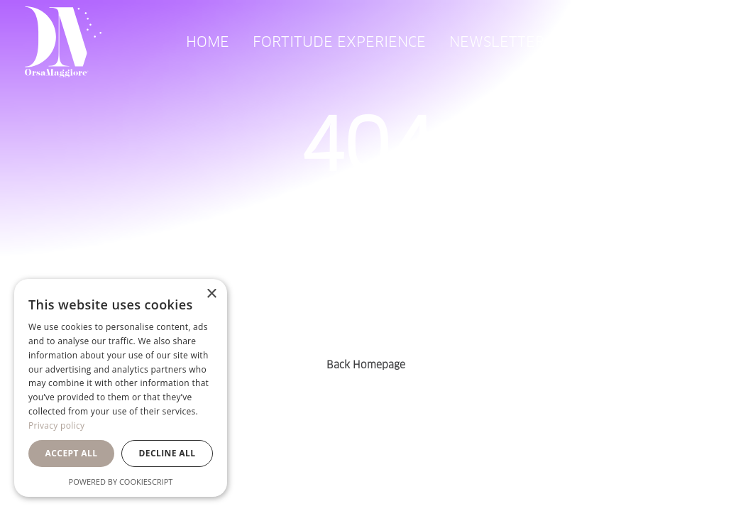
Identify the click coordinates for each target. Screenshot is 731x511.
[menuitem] (207, 42)
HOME (207, 42)
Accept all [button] (71, 453)
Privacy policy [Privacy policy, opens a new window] (56, 425)
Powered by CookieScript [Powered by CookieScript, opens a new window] (121, 481)
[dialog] (120, 388)
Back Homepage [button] (365, 364)
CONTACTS (604, 42)
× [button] (211, 294)
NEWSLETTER (496, 42)
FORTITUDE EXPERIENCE (339, 42)
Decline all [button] (167, 453)
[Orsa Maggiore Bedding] (63, 41)
